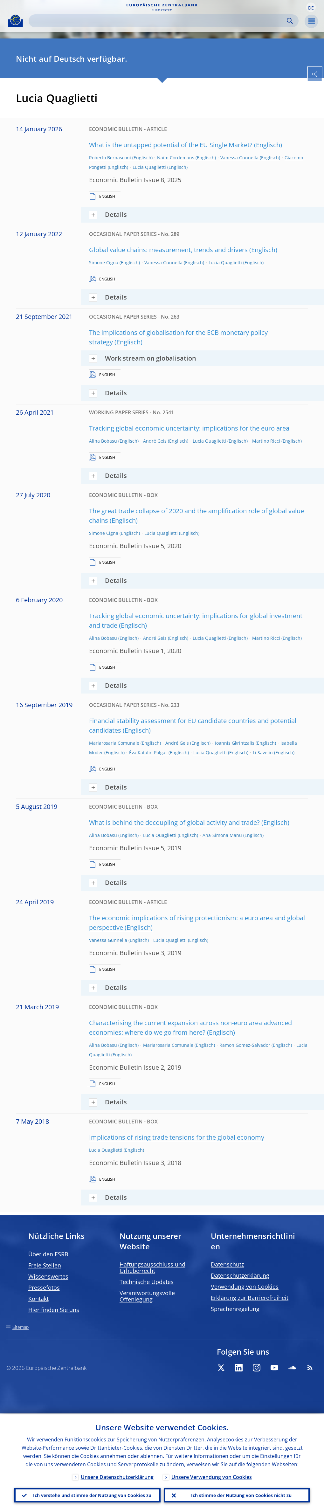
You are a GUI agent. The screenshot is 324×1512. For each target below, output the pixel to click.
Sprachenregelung (235, 1309)
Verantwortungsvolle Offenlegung (147, 1296)
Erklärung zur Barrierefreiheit (249, 1297)
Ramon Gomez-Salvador (244, 1045)
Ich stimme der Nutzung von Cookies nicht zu (241, 1495)
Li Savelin (263, 752)
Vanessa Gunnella (239, 158)
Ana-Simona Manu (222, 835)
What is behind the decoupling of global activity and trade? (174, 822)
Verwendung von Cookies (245, 1286)
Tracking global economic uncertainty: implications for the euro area (189, 428)
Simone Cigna (103, 262)
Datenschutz (227, 1264)
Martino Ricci (266, 441)
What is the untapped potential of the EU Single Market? (170, 145)
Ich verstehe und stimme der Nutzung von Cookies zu (92, 1495)
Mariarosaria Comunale (114, 743)
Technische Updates (147, 1282)
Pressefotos (44, 1287)
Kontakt (38, 1298)
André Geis (155, 441)
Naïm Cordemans (175, 158)
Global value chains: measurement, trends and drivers (168, 249)
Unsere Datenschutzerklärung (117, 1476)
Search (290, 20)
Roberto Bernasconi (110, 158)
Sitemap (20, 1327)
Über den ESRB (48, 1254)
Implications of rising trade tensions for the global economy (176, 1137)
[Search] (158, 20)
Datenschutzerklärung (240, 1275)
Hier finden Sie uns (53, 1310)
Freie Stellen (44, 1265)
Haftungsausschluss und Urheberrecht (152, 1267)
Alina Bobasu (103, 441)
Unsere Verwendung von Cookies (211, 1476)
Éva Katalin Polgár (148, 752)
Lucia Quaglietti (149, 167)
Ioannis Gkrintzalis (234, 743)
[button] (311, 7)
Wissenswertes (48, 1276)
